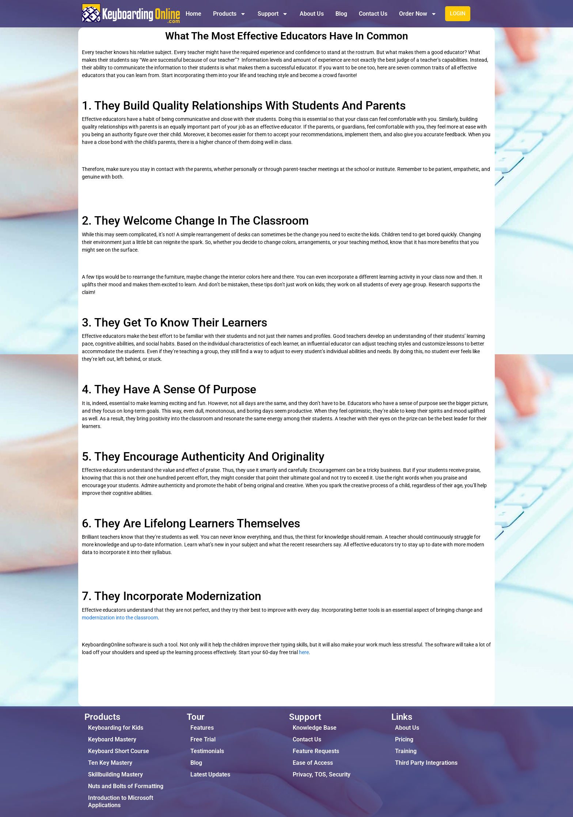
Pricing (404, 739)
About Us (312, 13)
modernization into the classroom (120, 618)
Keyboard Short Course (118, 751)
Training (406, 751)
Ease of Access (313, 762)
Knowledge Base (315, 727)
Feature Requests (316, 751)
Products (229, 13)
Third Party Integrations (426, 762)
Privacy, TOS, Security (321, 774)
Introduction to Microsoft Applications (120, 801)
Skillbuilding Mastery (115, 774)
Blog (341, 13)
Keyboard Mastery (112, 739)
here (304, 652)
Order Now (418, 13)
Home (193, 13)
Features (202, 727)
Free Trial (203, 739)
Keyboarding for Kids (115, 727)
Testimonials (207, 751)
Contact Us (373, 13)
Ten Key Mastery (110, 762)
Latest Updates (210, 774)
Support (273, 13)
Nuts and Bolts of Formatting (125, 786)
